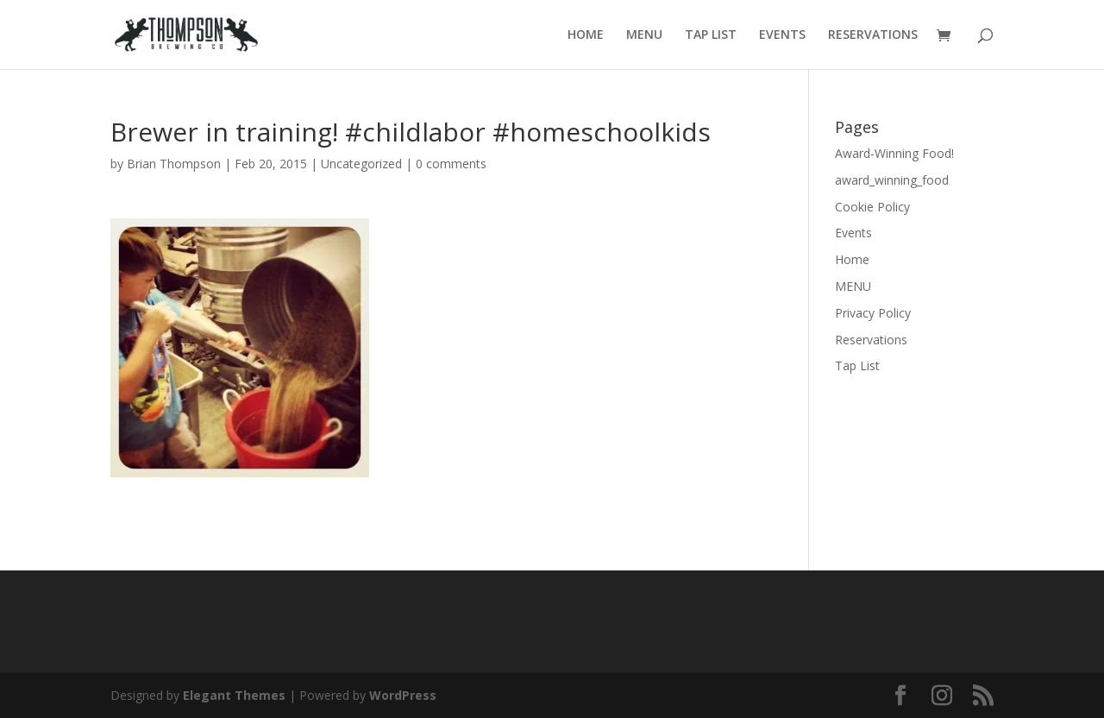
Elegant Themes (234, 695)
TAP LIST (711, 35)
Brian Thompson (174, 163)
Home (852, 259)
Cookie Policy (872, 206)
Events (853, 232)
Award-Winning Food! (894, 153)
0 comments (451, 163)
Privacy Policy (873, 313)
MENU (644, 35)
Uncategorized (361, 163)
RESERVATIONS (873, 35)
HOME (586, 35)
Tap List (857, 365)
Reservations (871, 339)
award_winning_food (892, 180)
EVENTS (782, 35)
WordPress (402, 695)
